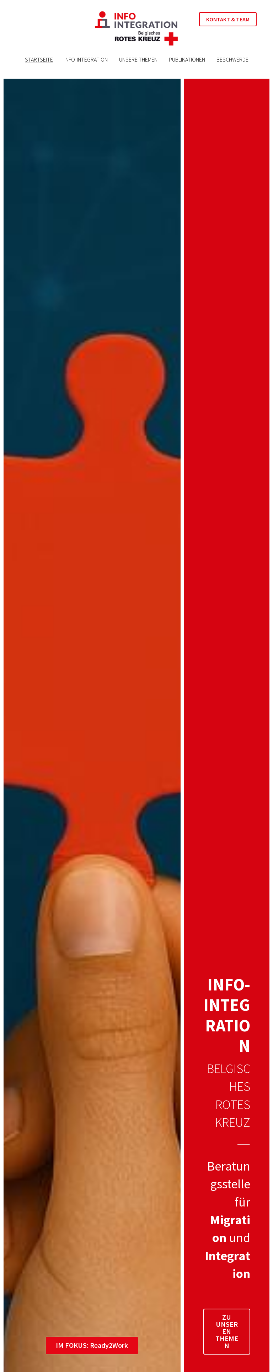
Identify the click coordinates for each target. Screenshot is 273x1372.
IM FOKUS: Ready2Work (92, 1344)
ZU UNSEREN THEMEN (226, 1331)
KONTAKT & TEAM (228, 19)
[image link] (136, 28)
